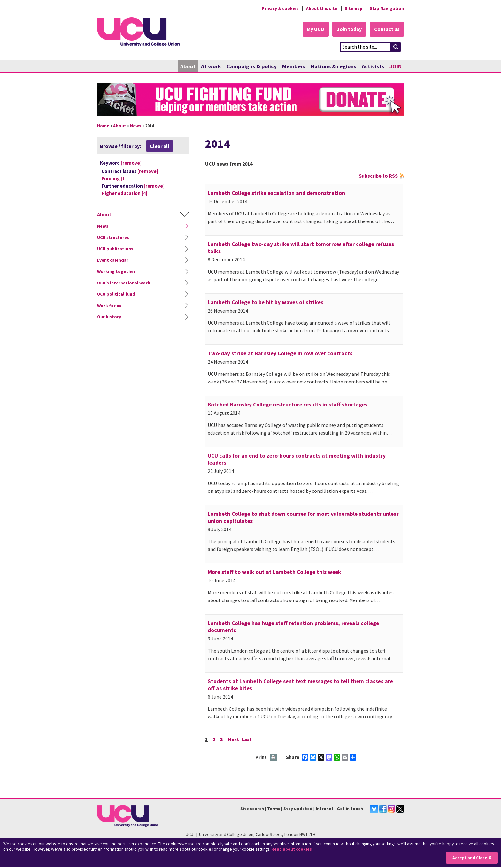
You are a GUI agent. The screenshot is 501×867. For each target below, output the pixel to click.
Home (103, 125)
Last (247, 739)
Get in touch (350, 809)
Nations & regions (333, 66)
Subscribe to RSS (378, 176)
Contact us (386, 29)
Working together (116, 272)
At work (211, 66)
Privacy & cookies (279, 8)
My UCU (314, 29)
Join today (348, 29)
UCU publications (115, 249)
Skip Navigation (387, 8)
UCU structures (113, 237)
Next (233, 739)
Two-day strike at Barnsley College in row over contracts (280, 353)
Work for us (109, 305)
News (135, 125)
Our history (109, 317)
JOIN (395, 66)
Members (293, 66)
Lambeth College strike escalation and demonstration (276, 193)
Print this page (274, 758)
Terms (273, 809)
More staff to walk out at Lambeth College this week (274, 572)
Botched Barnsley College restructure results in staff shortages (287, 404)
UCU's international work (123, 283)
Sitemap (353, 8)
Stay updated (297, 809)
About (188, 66)
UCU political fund (116, 294)
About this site (321, 8)
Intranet (325, 809)
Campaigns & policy (252, 66)
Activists (373, 66)
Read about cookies (292, 849)
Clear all (159, 146)
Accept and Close (469, 858)
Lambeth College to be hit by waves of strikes (265, 302)
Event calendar (112, 260)
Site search (252, 809)
